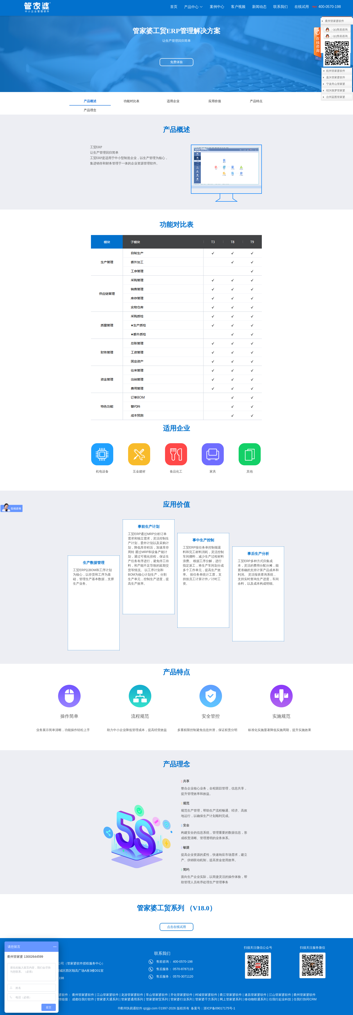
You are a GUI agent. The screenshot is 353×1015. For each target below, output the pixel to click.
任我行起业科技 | (281, 999)
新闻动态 (259, 7)
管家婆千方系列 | (207, 999)
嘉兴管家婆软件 (335, 77)
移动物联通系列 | (256, 999)
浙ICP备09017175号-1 (219, 1008)
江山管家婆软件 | (108, 995)
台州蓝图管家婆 (335, 97)
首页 (173, 7)
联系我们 (280, 7)
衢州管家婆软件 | (84, 995)
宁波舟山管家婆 (335, 83)
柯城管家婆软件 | (207, 995)
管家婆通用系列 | (133, 999)
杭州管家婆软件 (335, 70)
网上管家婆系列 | (232, 999)
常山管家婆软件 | (158, 995)
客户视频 (238, 7)
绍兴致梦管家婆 (335, 90)
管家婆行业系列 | (182, 999)
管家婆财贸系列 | (158, 999)
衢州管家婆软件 (305, 995)
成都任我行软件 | (84, 999)
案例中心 (217, 7)
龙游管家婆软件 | (133, 995)
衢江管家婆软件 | (232, 995)
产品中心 (193, 7)
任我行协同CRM (305, 999)
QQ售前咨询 (340, 29)
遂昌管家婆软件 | (256, 995)
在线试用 (301, 7)
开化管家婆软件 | (182, 995)
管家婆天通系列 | (108, 999)
